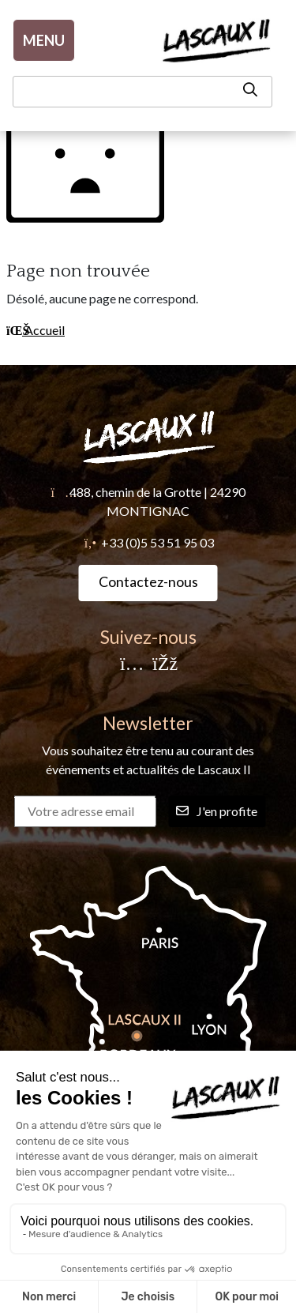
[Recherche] (142, 91)
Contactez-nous (148, 581)
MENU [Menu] (44, 40)
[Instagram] (132, 664)
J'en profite (216, 811)
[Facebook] (164, 664)
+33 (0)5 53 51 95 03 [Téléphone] (157, 542)
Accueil (35, 329)
